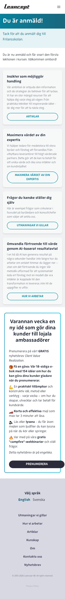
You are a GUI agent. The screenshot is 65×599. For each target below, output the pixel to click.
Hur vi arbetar (32, 296)
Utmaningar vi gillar (32, 225)
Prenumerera (37, 464)
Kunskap (32, 540)
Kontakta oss (32, 557)
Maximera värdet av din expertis (32, 177)
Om (32, 548)
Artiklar (32, 116)
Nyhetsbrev (32, 565)
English (24, 500)
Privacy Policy (32, 586)
